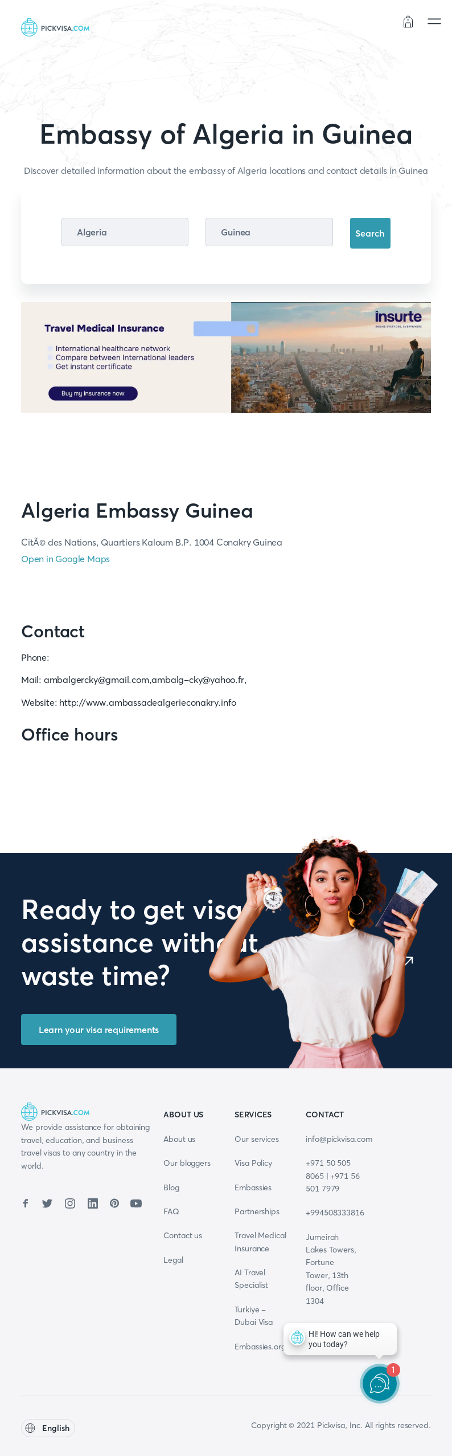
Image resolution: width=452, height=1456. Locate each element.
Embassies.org (260, 1346)
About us (179, 1139)
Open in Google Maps (65, 558)
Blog (171, 1187)
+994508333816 (335, 1212)
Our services (257, 1139)
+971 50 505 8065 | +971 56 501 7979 (333, 1176)
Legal (173, 1260)
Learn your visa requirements (99, 1029)
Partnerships (257, 1211)
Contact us (182, 1235)
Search (370, 233)
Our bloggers (187, 1163)
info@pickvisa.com (339, 1139)
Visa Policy (253, 1163)
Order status (367, 23)
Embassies (253, 1187)
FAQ (171, 1211)
